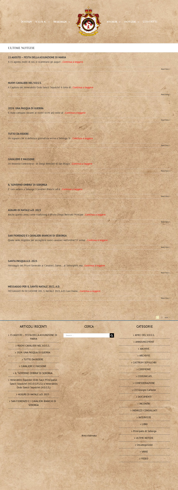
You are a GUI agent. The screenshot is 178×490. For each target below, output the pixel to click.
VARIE (145, 451)
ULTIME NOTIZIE (144, 438)
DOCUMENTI (144, 396)
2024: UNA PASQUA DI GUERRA (26, 108)
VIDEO (144, 458)
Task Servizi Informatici (123, 483)
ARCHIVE (144, 348)
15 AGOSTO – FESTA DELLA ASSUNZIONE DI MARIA (37, 57)
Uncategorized (144, 444)
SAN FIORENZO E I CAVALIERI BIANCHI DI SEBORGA (37, 235)
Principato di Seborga (144, 431)
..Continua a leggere (72, 61)
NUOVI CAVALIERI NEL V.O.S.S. (25, 83)
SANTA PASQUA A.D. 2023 (22, 261)
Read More (165, 69)
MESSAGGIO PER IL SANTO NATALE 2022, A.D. (34, 286)
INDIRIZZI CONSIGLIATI (144, 410)
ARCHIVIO (144, 355)
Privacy (79, 483)
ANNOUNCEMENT (144, 341)
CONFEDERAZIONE (145, 383)
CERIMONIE (144, 369)
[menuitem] (28, 22)
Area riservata (89, 357)
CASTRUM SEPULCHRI (144, 362)
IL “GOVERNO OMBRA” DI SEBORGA (27, 184)
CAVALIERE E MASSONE (21, 159)
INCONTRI (144, 403)
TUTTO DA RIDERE (18, 133)
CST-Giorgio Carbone (145, 390)
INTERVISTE (144, 417)
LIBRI (145, 424)
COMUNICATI (145, 376)
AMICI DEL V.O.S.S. (145, 335)
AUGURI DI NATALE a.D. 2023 (24, 210)
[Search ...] (86, 335)
